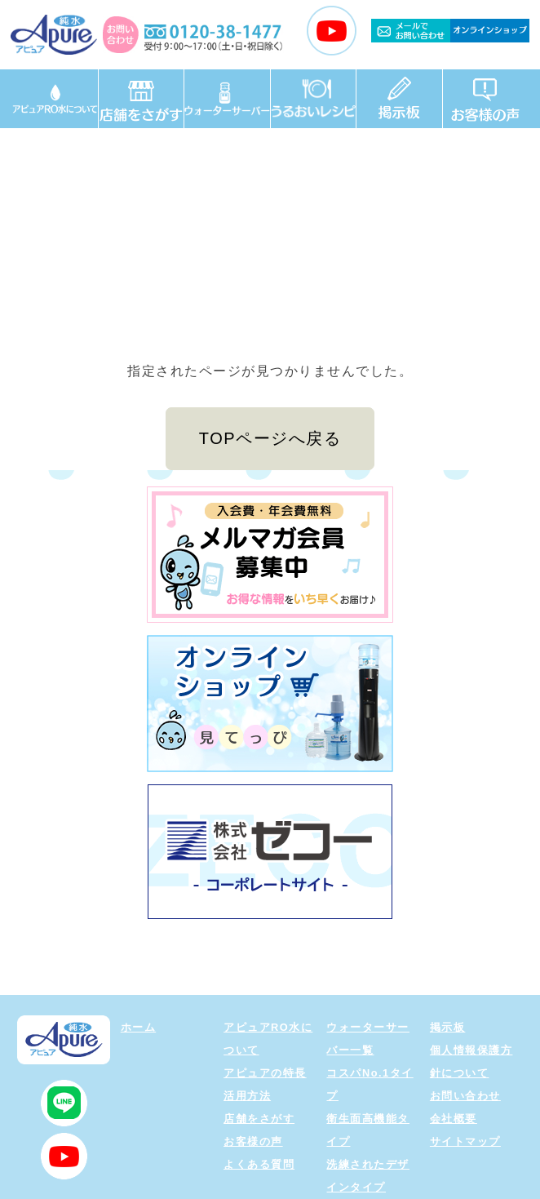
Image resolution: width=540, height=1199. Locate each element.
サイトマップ (465, 1141)
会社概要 (453, 1118)
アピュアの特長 (265, 1073)
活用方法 (247, 1096)
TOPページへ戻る (270, 438)
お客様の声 (253, 1141)
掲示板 (448, 1027)
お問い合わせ (465, 1096)
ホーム (139, 1027)
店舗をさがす (259, 1118)
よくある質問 (259, 1164)
